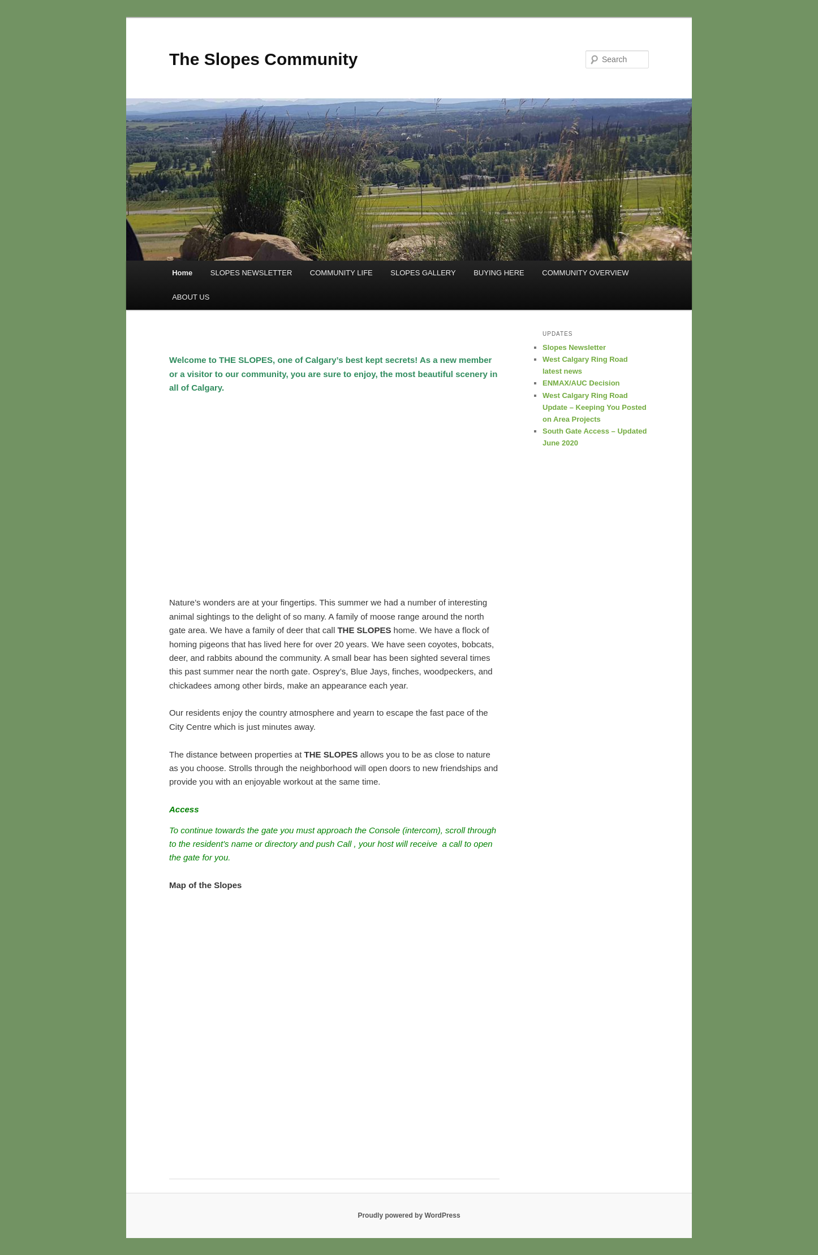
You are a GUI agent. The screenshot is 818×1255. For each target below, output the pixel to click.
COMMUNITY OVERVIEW (585, 273)
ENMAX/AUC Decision (581, 383)
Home (182, 273)
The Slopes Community (263, 59)
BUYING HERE (498, 273)
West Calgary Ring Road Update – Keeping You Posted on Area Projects (595, 407)
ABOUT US (190, 297)
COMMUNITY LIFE (341, 273)
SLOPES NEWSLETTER (251, 273)
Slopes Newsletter (574, 347)
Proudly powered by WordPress (409, 1215)
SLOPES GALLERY (422, 273)
